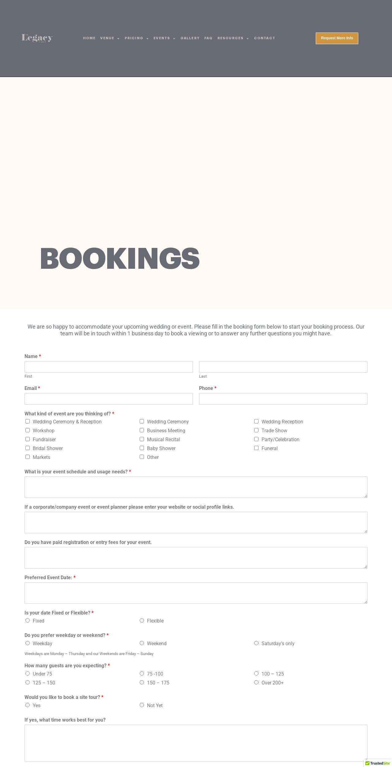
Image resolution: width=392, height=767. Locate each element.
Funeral (270, 448)
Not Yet (155, 705)
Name (32, 356)
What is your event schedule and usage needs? (77, 472)
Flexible (155, 621)
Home (89, 38)
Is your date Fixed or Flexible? (59, 613)
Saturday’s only (278, 643)
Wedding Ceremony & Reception (67, 422)
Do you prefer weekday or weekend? (66, 635)
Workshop (44, 431)
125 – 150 (44, 683)
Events (164, 38)
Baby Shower (161, 448)
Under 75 (42, 674)
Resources (233, 38)
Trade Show (274, 431)
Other (153, 457)
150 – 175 (158, 683)
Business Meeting (166, 431)
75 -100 (155, 674)
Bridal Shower (48, 448)
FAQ (208, 38)
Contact (264, 38)
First (28, 376)
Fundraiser (44, 439)
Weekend (157, 643)
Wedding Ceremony (168, 422)
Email (32, 388)
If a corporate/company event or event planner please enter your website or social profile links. (129, 507)
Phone (208, 388)
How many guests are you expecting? (67, 666)
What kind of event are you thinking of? (69, 414)
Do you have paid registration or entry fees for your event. (88, 542)
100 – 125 (273, 674)
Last (203, 376)
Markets (41, 457)
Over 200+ (273, 683)
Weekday (42, 643)
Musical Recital (163, 439)
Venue (110, 38)
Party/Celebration (281, 439)
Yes (36, 705)
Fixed (38, 621)
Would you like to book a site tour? (64, 697)
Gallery (190, 38)
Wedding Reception (282, 422)
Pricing (137, 38)
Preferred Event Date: (50, 577)
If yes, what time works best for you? (65, 720)
